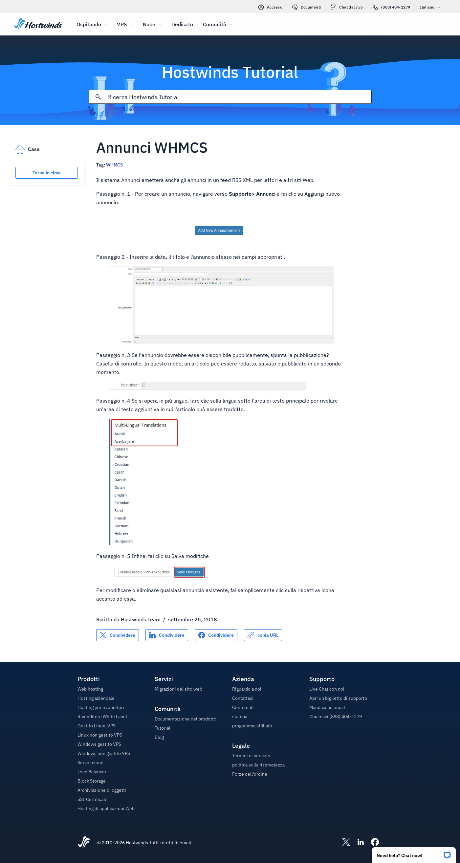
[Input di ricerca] (239, 97)
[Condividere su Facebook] (216, 635)
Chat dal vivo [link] (347, 7)
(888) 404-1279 (391, 7)
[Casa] (38, 24)
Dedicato (182, 24)
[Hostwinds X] (343, 842)
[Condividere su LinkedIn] (166, 635)
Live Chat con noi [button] (326, 689)
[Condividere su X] (117, 635)
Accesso (270, 7)
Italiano (432, 7)
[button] (414, 853)
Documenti (306, 7)
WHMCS (114, 165)
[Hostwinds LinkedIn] (357, 842)
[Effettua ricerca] (98, 96)
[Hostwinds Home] (84, 842)
